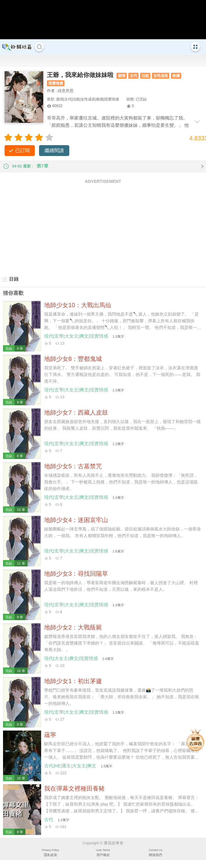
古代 (133, 76)
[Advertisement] (103, 229)
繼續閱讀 (54, 150)
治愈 (145, 76)
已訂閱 (22, 150)
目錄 (10, 279)
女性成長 (160, 76)
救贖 (176, 76)
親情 (121, 76)
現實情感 (55, 83)
